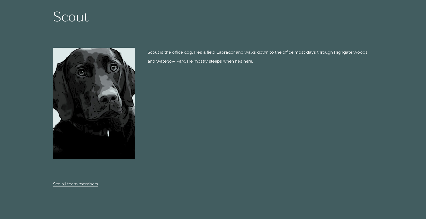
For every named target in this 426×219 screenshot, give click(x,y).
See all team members (75, 183)
